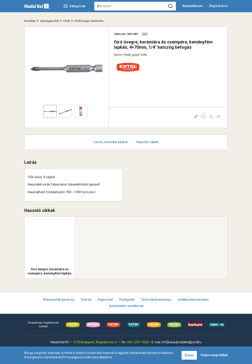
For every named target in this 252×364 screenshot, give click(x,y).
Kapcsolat (105, 299)
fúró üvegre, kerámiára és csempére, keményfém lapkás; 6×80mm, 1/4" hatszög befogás (49, 271)
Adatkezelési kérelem (193, 299)
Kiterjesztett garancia (58, 299)
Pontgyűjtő (127, 299)
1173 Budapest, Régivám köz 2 (95, 342)
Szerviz (86, 299)
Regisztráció (218, 6)
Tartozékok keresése (156, 299)
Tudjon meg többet (214, 355)
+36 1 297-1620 (137, 342)
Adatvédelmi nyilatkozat (126, 306)
